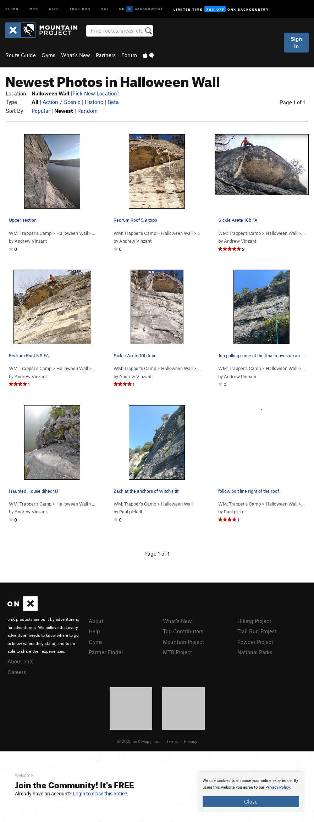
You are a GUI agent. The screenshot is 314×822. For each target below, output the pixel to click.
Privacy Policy (277, 787)
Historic (94, 102)
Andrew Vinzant (31, 241)
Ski (105, 8)
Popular (41, 110)
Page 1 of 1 (292, 102)
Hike (54, 8)
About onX (20, 661)
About (96, 621)
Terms (172, 741)
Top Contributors (183, 631)
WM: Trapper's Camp (30, 233)
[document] (251, 792)
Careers (16, 672)
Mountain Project (183, 642)
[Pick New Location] (95, 93)
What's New (75, 55)
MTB (33, 8)
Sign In (296, 42)
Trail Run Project (257, 631)
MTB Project (177, 652)
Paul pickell (130, 511)
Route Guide (20, 55)
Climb (12, 8)
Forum (129, 55)
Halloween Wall (72, 233)
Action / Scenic (62, 102)
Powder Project (255, 642)
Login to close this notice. (100, 793)
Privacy (190, 741)
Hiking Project (254, 621)
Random (87, 110)
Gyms (48, 55)
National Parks (254, 652)
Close (251, 801)
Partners (106, 55)
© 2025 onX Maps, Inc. (138, 741)
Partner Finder (106, 652)
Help (94, 631)
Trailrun (80, 8)
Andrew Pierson (240, 376)
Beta (113, 102)
